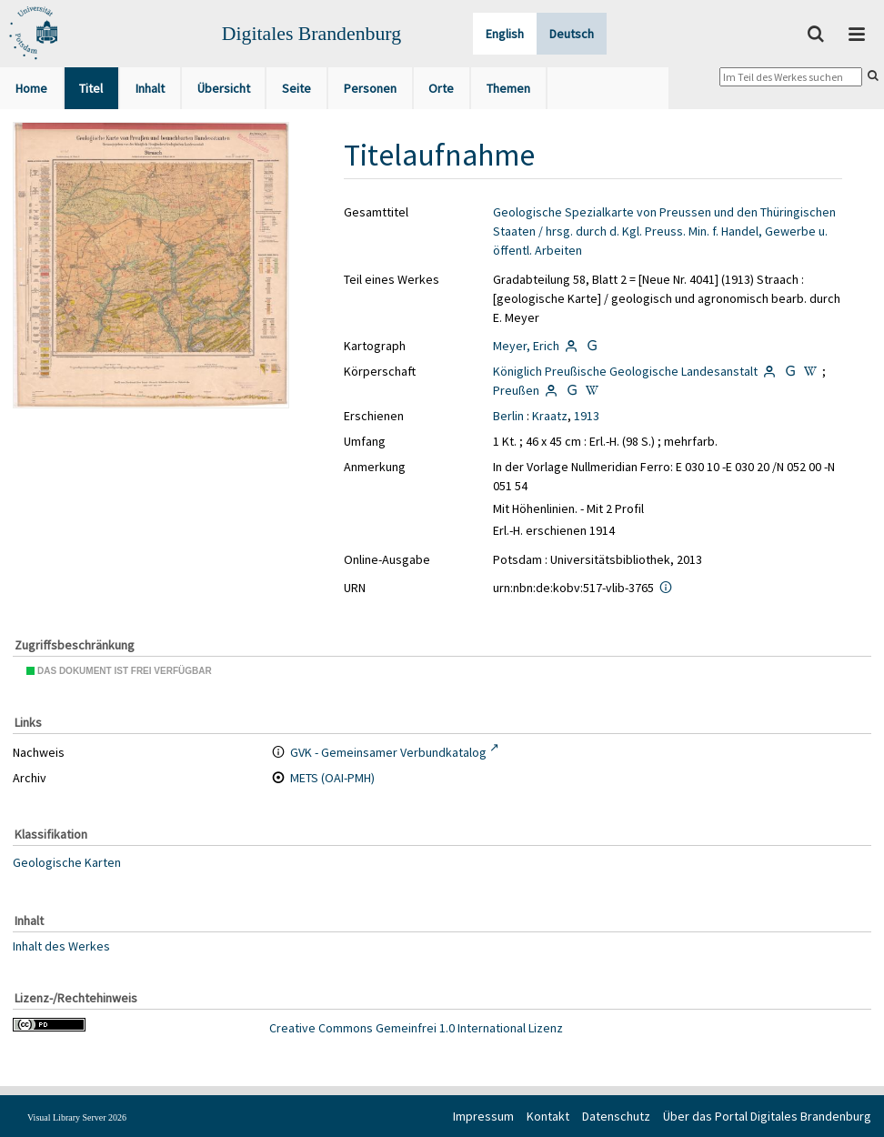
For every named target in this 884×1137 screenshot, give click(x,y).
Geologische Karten (67, 862)
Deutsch (571, 33)
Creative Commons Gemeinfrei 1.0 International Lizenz (416, 1028)
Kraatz (550, 416)
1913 (586, 416)
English (505, 33)
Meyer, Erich (526, 345)
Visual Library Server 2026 (76, 1117)
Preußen (516, 390)
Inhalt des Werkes (61, 946)
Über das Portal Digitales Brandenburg (767, 1116)
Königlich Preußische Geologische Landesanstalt (625, 371)
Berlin (508, 416)
